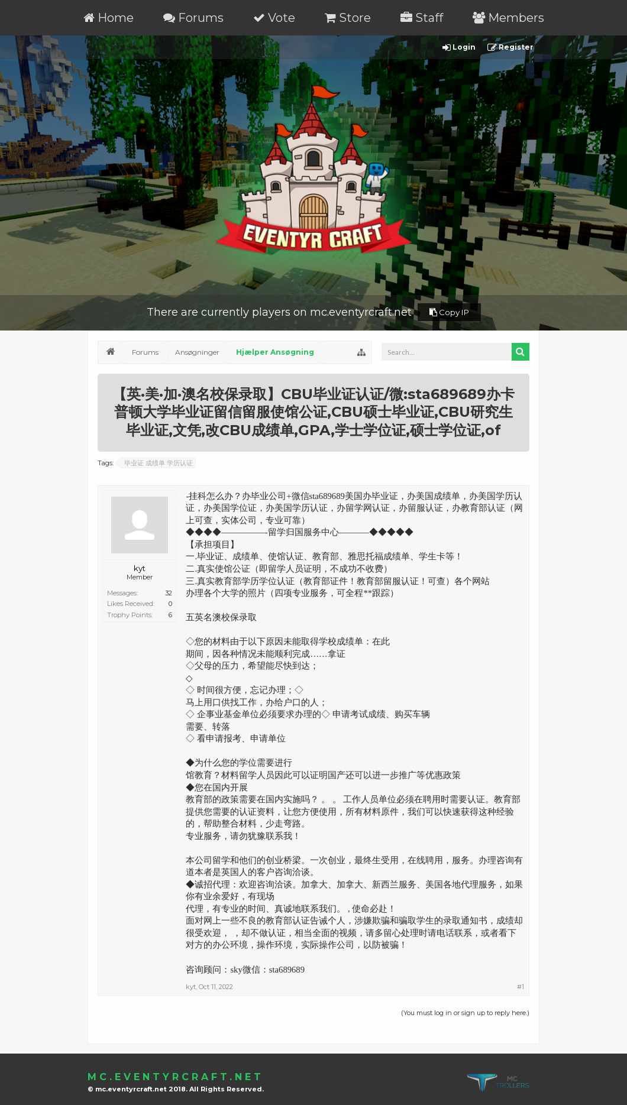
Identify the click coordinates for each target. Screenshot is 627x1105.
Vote (274, 18)
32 (168, 593)
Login (459, 48)
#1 (520, 987)
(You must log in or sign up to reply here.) (465, 1013)
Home (108, 18)
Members (508, 18)
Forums (193, 18)
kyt (140, 568)
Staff (421, 18)
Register (510, 48)
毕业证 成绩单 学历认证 (157, 463)
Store (348, 18)
